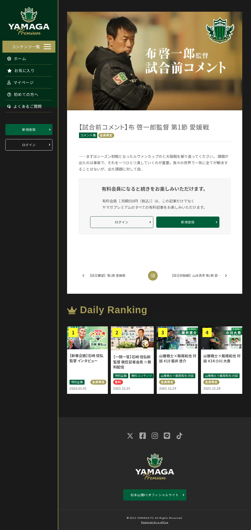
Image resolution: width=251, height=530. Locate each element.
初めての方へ (20, 93)
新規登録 (29, 128)
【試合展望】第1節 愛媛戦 (103, 275)
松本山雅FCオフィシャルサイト (154, 494)
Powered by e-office (154, 522)
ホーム (14, 57)
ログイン (29, 143)
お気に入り (18, 69)
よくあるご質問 (22, 105)
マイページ (18, 81)
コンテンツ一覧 (26, 45)
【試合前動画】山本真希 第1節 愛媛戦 (198, 275)
